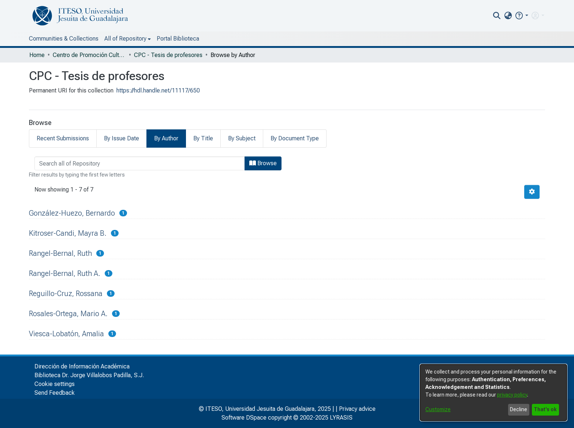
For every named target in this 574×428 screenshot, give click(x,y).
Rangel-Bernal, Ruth (60, 253)
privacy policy (512, 395)
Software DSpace (243, 417)
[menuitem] (507, 15)
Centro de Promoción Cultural (89, 55)
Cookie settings (54, 383)
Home (37, 55)
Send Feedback (54, 392)
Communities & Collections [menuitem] (63, 38)
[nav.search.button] (497, 15)
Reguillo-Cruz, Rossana (65, 293)
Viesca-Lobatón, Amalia (66, 333)
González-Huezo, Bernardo (72, 213)
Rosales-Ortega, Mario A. (68, 313)
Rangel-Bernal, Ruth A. (64, 273)
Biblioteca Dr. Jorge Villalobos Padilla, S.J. (89, 375)
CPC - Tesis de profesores (168, 55)
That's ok (545, 409)
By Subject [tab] (242, 138)
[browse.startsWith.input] (139, 163)
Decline (518, 409)
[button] (521, 15)
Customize (438, 409)
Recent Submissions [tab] (63, 138)
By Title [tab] (203, 138)
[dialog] (493, 392)
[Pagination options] (532, 192)
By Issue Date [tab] (121, 138)
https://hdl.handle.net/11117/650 (158, 90)
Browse (263, 163)
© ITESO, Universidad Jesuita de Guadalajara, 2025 (265, 408)
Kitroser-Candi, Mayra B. (68, 233)
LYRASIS (341, 417)
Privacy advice (357, 408)
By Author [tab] (166, 138)
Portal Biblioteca (178, 38)
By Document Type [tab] (295, 138)
